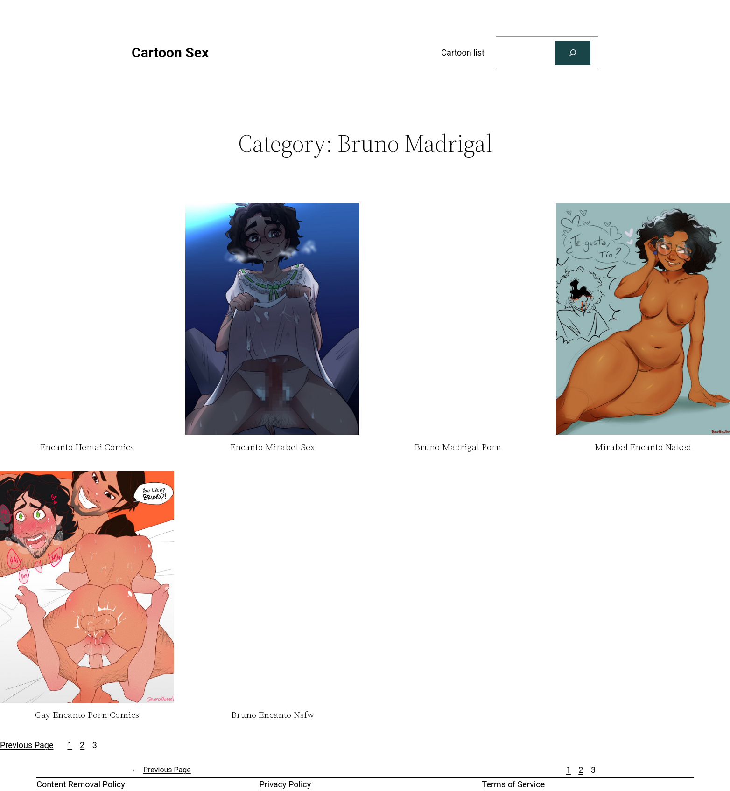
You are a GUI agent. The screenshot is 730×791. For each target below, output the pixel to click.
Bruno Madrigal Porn (457, 447)
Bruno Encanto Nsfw (272, 715)
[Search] (572, 53)
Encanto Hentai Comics (87, 447)
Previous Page (26, 745)
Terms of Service (513, 784)
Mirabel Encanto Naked (643, 447)
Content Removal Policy (80, 784)
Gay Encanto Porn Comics (87, 715)
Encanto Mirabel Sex (272, 447)
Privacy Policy (285, 784)
